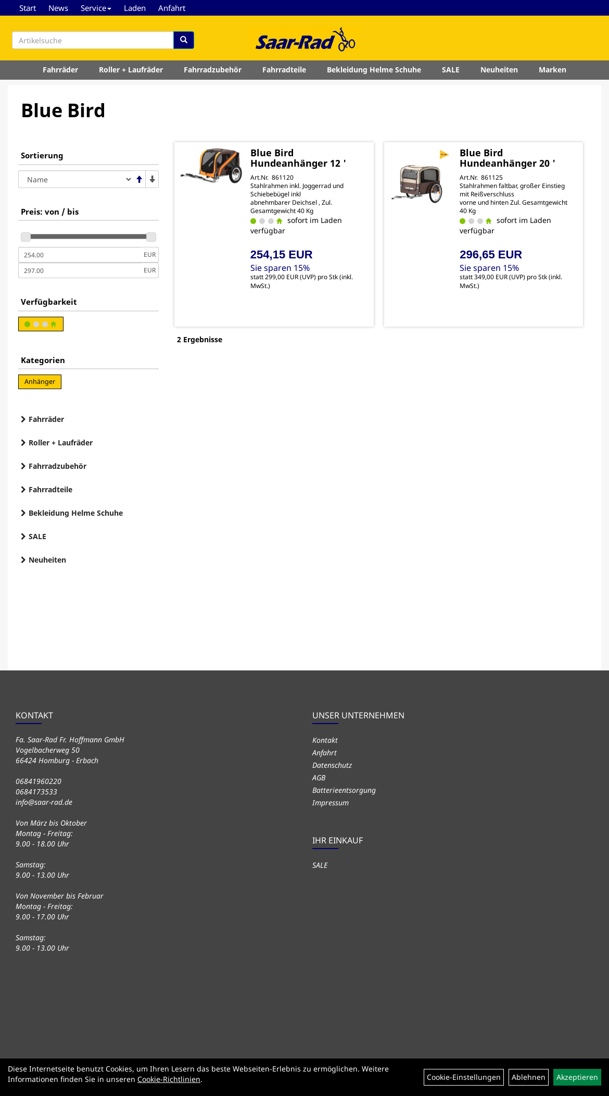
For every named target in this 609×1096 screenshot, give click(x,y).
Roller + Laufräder (131, 69)
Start (27, 8)
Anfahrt (171, 8)
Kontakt (325, 740)
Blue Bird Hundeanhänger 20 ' (507, 157)
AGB (318, 777)
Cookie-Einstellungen (464, 1077)
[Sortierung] (75, 179)
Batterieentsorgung (344, 790)
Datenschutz (332, 765)
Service (96, 8)
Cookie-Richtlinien (168, 1079)
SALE (451, 69)
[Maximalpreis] (79, 270)
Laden (135, 8)
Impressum (330, 802)
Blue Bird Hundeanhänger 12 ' (298, 157)
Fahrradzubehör (213, 69)
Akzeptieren (577, 1077)
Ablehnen (528, 1077)
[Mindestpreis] (79, 255)
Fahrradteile (284, 69)
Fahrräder (60, 69)
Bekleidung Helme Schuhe (374, 69)
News (58, 8)
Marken (552, 69)
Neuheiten (499, 69)
